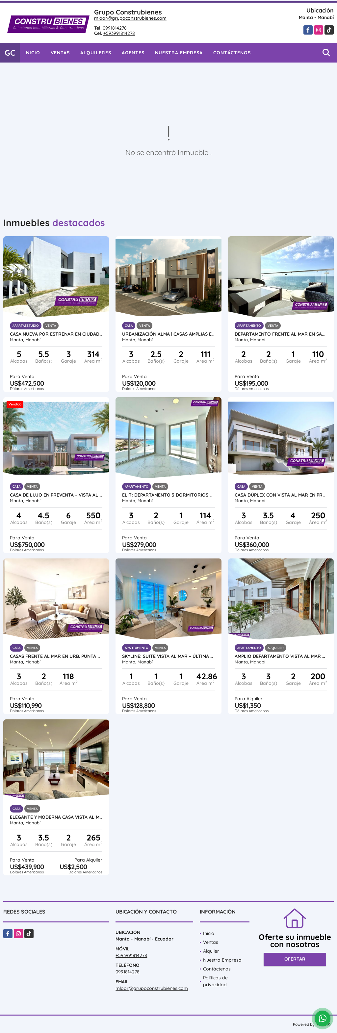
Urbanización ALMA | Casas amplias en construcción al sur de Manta (168, 334)
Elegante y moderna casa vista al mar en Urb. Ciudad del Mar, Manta (56, 817)
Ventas (60, 53)
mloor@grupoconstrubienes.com (130, 18)
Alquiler (211, 951)
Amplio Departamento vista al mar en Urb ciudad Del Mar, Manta (281, 656)
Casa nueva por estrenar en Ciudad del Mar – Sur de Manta (56, 334)
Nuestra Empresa (179, 53)
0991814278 (115, 28)
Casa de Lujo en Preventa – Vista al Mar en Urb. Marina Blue (56, 495)
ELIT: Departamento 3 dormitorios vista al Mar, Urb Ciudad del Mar (168, 495)
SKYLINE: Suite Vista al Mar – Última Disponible (168, 656)
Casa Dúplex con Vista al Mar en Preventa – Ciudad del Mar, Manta (281, 495)
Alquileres (95, 53)
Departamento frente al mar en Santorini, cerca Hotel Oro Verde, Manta (281, 334)
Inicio (32, 53)
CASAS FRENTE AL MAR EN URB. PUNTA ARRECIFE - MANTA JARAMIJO (56, 656)
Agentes (133, 53)
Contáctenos (232, 53)
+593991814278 (119, 33)
